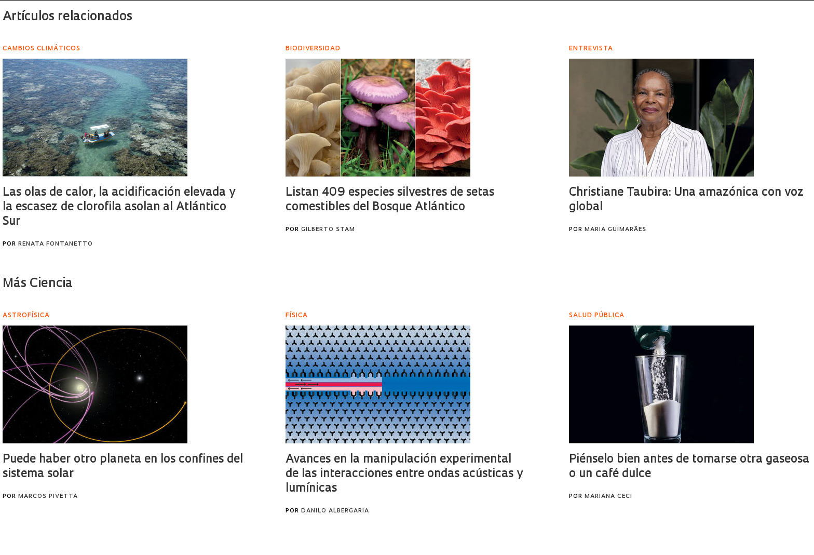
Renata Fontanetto (55, 244)
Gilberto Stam (328, 230)
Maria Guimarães (615, 230)
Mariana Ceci (608, 496)
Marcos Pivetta (48, 496)
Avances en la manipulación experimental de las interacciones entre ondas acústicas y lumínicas (404, 474)
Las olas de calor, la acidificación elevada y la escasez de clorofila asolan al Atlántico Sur (119, 207)
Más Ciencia (38, 284)
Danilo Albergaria (335, 511)
